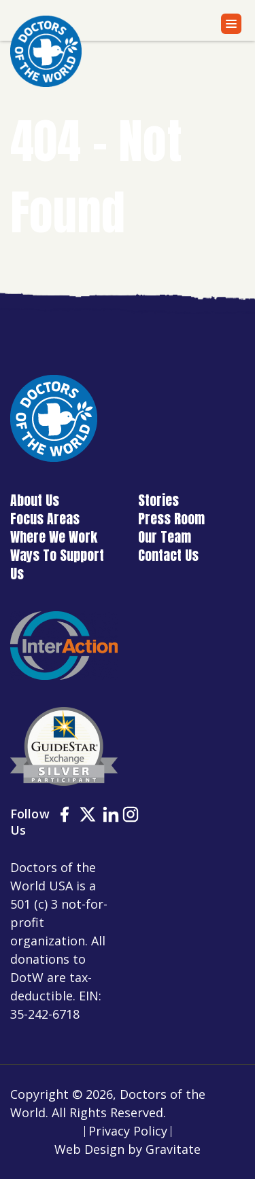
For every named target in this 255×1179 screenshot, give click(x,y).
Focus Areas (45, 518)
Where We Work (53, 536)
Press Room (171, 518)
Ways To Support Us (57, 564)
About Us (34, 500)
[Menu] (231, 24)
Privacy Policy (127, 1131)
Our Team (164, 536)
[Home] (46, 51)
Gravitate (173, 1149)
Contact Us (168, 555)
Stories (158, 500)
